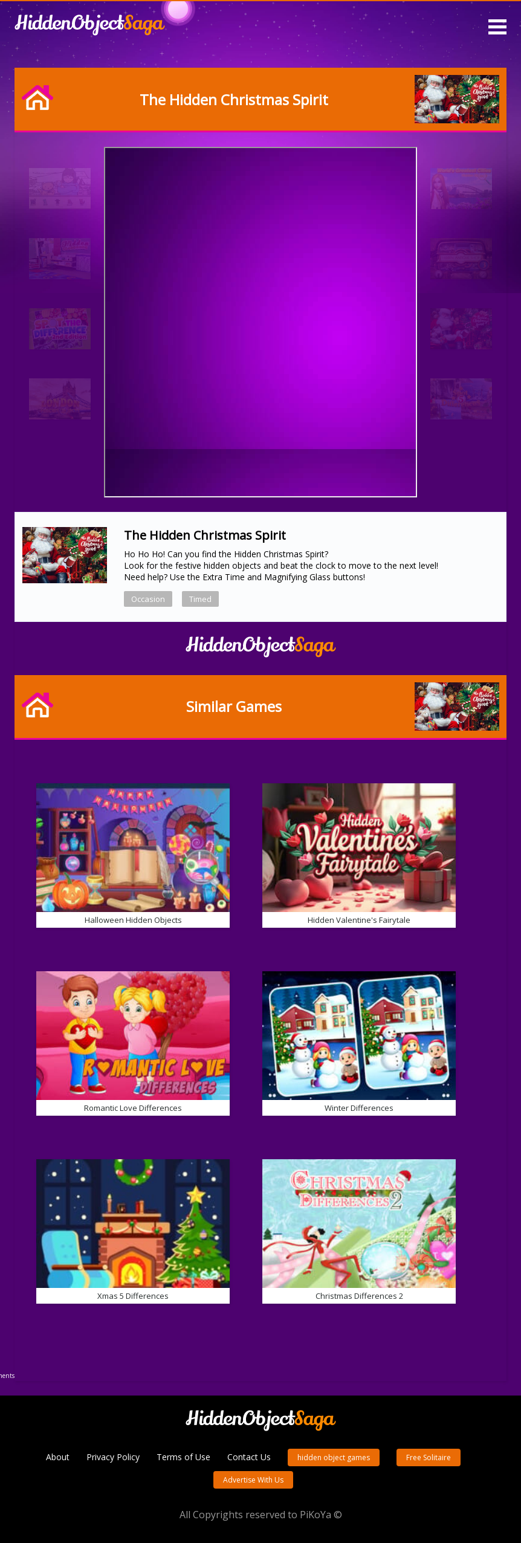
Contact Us (249, 1457)
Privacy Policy (113, 1457)
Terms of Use (183, 1457)
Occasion (148, 599)
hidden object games (333, 1457)
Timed (200, 599)
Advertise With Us (253, 1480)
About (58, 1457)
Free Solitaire (428, 1457)
